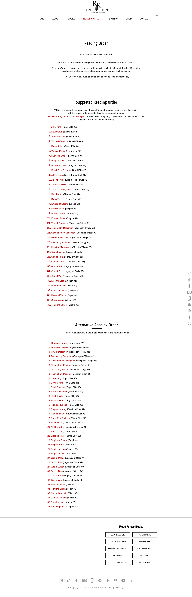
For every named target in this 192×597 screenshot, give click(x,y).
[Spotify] (189, 304)
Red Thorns (57, 194)
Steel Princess (58, 136)
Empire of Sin (58, 208)
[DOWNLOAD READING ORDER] (96, 54)
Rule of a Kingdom (57, 116)
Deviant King (57, 131)
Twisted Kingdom (59, 141)
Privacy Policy (114, 587)
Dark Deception (78, 116)
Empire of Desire (59, 204)
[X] (189, 323)
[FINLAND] (144, 555)
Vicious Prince (58, 151)
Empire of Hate (58, 213)
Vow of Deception (59, 223)
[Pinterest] (189, 311)
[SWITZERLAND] (117, 562)
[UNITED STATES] (117, 541)
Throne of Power (59, 184)
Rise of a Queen (59, 165)
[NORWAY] (117, 555)
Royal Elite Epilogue (61, 170)
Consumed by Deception (63, 232)
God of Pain (57, 256)
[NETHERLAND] (144, 548)
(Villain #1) (71, 281)
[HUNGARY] (144, 562)
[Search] (157, 15)
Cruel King (56, 127)
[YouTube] (123, 580)
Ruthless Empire (59, 155)
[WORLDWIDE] (117, 534)
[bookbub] (189, 292)
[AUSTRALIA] (144, 534)
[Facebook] (189, 286)
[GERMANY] (144, 541)
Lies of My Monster (60, 242)
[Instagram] (189, 273)
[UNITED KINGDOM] (117, 548)
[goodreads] (189, 298)
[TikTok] (189, 279)
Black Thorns (57, 199)
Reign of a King (59, 160)
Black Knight (57, 146)
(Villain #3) (73, 290)
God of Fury (57, 271)
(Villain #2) (72, 285)
